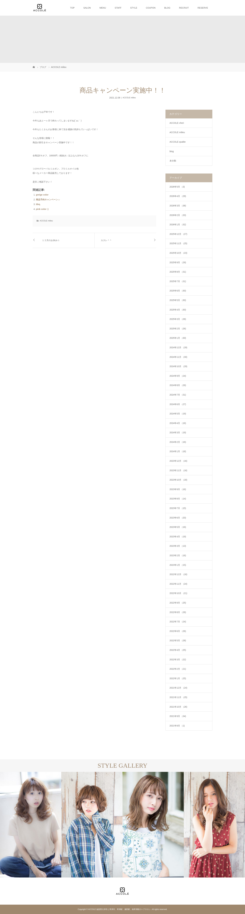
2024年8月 (178, 385)
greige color (42, 194)
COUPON (150, 8)
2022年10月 (178, 593)
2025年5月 (178, 300)
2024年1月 (178, 451)
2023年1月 (178, 565)
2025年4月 (178, 309)
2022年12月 (178, 574)
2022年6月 (178, 631)
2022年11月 (178, 584)
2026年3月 (178, 205)
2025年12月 (178, 234)
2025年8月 (178, 272)
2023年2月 (178, 555)
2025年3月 (178, 319)
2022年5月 (178, 640)
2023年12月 (178, 461)
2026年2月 (178, 215)
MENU (103, 8)
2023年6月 (178, 517)
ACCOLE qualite (178, 142)
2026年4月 (178, 196)
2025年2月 (178, 328)
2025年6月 (178, 290)
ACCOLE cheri (177, 123)
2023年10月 (178, 480)
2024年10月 (178, 366)
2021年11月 (178, 697)
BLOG (167, 8)
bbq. (38, 204)
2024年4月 (178, 423)
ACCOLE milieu (129, 98)
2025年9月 (178, 262)
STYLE (133, 8)
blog (172, 151)
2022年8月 (178, 612)
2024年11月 (178, 357)
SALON (87, 8)
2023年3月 (178, 546)
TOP (72, 8)
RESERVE (203, 8)
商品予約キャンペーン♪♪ (48, 199)
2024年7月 (178, 394)
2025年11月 (178, 243)
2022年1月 (178, 678)
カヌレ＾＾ (106, 240)
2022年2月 (178, 669)
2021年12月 (178, 688)
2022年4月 (178, 650)
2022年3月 (178, 659)
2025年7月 (178, 281)
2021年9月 (178, 716)
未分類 (173, 160)
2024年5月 (178, 413)
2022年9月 (178, 602)
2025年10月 (178, 253)
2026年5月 (177, 187)
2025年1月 (178, 338)
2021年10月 (178, 707)
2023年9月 (178, 489)
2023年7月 (178, 508)
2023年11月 (178, 470)
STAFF (118, 8)
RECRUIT (184, 8)
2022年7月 (178, 621)
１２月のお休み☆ (51, 240)
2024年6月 (178, 404)
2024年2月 (178, 442)
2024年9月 (178, 376)
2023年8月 (178, 498)
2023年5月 (178, 527)
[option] (30, 824)
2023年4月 (178, 536)
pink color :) (42, 209)
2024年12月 (178, 347)
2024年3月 (178, 432)
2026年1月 (178, 224)
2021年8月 (177, 725)
